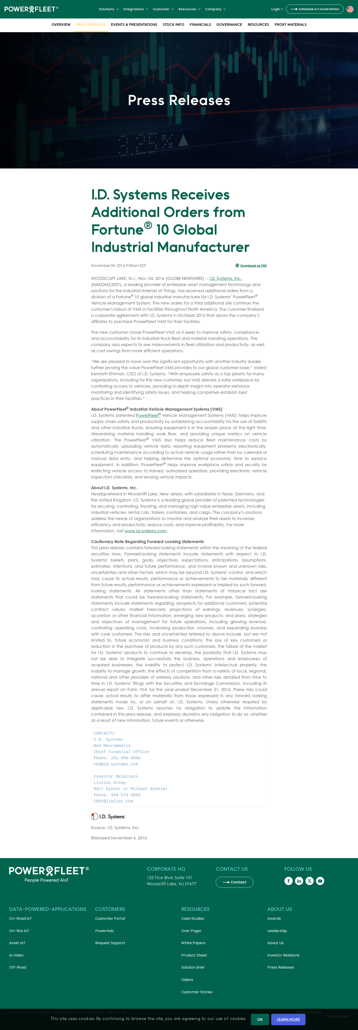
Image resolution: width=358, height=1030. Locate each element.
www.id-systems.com (146, 530)
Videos (187, 979)
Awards (274, 918)
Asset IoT (17, 943)
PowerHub (104, 930)
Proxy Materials (291, 25)
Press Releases (90, 25)
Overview (61, 25)
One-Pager (191, 930)
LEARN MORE (288, 1019)
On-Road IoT (20, 918)
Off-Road (17, 967)
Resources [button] (190, 9)
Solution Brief (193, 967)
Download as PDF (251, 265)
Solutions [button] (109, 9)
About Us (275, 943)
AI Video (16, 955)
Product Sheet (194, 955)
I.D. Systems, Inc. (225, 278)
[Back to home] (31, 9)
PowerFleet (148, 415)
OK (260, 1019)
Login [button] (277, 9)
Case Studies (192, 918)
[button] (350, 8)
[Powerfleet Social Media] (288, 881)
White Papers (193, 943)
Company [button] (215, 9)
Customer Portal (110, 918)
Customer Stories (197, 992)
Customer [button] (163, 9)
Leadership (277, 930)
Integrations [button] (135, 9)
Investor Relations (283, 955)
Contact (238, 882)
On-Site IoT (19, 930)
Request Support (110, 943)
